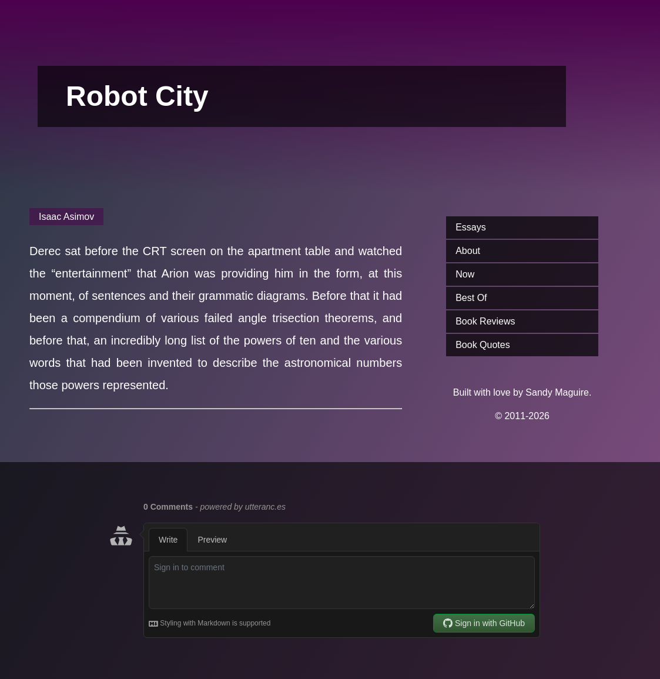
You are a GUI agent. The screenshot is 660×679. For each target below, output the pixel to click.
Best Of (471, 298)
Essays (470, 227)
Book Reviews (485, 321)
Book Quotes (482, 345)
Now (464, 274)
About (467, 251)
